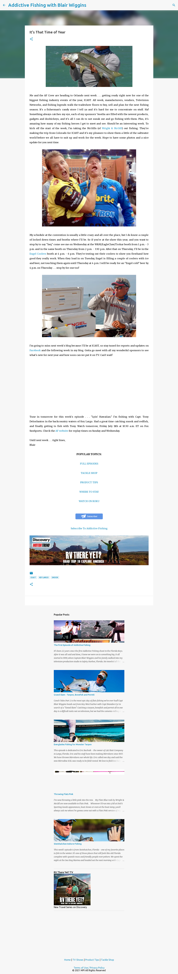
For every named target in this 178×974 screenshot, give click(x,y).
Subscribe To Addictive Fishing (89, 528)
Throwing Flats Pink (63, 794)
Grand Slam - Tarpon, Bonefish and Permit (74, 695)
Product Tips (92, 959)
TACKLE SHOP (89, 473)
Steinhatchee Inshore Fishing (68, 844)
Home (67, 959)
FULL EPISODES (89, 463)
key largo (44, 577)
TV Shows (77, 959)
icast (33, 577)
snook (55, 577)
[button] (31, 39)
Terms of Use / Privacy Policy (89, 967)
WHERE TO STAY (89, 491)
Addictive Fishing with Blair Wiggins (47, 5)
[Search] (174, 5)
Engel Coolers (38, 253)
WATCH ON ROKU (89, 501)
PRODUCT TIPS (89, 482)
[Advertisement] (89, 933)
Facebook (35, 350)
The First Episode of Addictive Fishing (72, 645)
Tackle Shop (107, 959)
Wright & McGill (112, 128)
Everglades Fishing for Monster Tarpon (73, 744)
